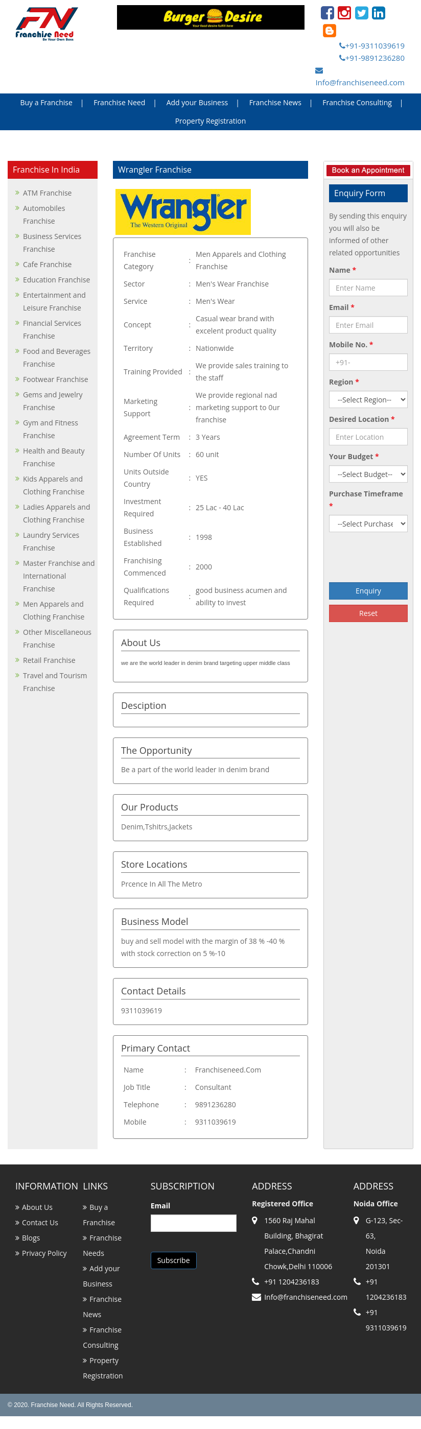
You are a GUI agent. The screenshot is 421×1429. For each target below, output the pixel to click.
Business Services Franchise (52, 242)
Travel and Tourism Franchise (55, 682)
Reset (368, 613)
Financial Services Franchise (52, 329)
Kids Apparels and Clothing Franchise (53, 485)
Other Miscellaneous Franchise (57, 638)
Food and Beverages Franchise (56, 357)
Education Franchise (56, 279)
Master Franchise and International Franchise (59, 575)
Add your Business (197, 102)
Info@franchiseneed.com (360, 76)
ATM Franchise (47, 193)
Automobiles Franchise (44, 214)
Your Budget (354, 456)
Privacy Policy (44, 1253)
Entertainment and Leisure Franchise (54, 301)
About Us (37, 1207)
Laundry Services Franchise (51, 541)
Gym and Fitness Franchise (50, 429)
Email (342, 307)
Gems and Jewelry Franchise (52, 401)
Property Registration (210, 121)
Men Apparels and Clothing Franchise (53, 610)
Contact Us (40, 1222)
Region (344, 382)
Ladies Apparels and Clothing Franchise (56, 513)
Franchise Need (119, 102)
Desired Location (362, 419)
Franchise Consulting (357, 102)
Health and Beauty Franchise (54, 457)
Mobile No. (351, 344)
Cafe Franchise (47, 264)
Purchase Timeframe (366, 500)
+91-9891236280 (372, 58)
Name (342, 270)
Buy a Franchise (46, 102)
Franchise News (275, 102)
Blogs (31, 1238)
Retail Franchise (49, 660)
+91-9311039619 (372, 45)
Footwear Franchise (55, 379)
